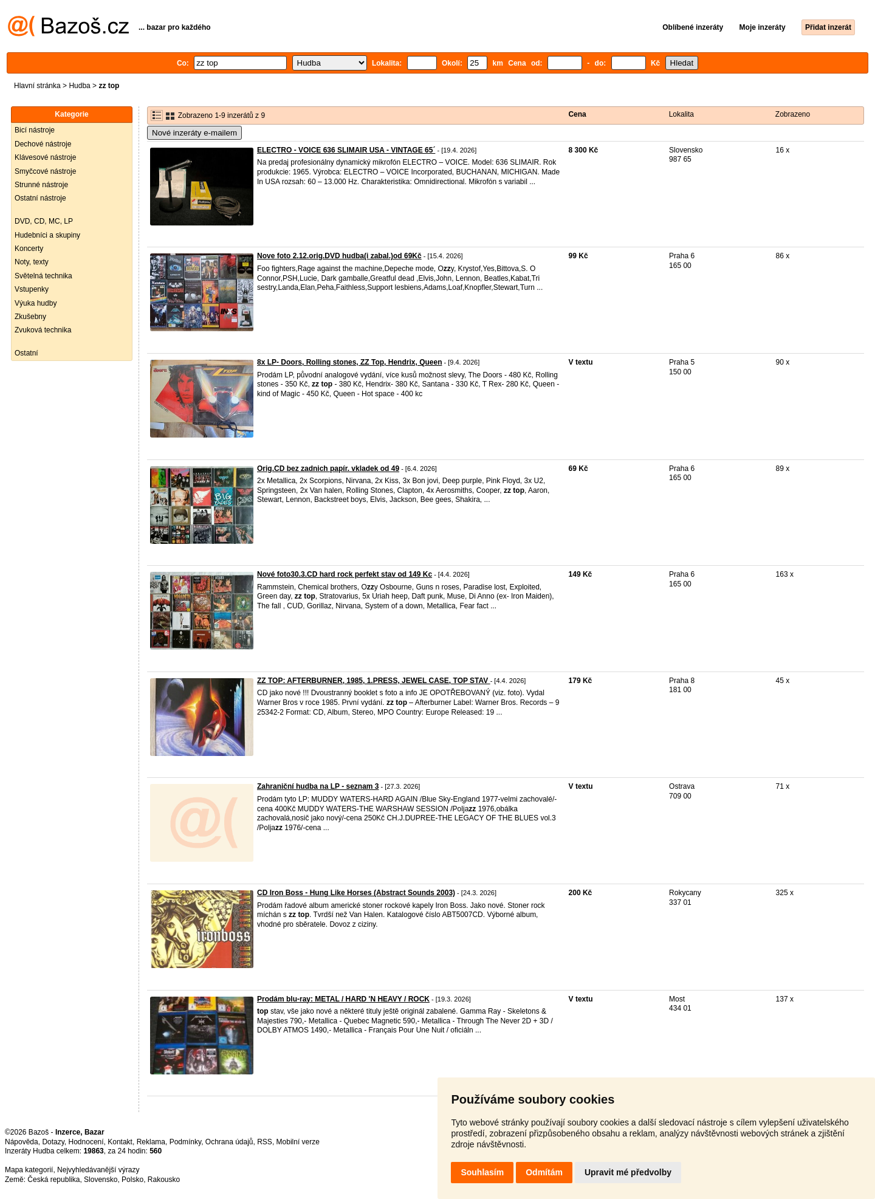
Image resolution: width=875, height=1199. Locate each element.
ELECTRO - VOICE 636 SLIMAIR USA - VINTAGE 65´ (346, 150)
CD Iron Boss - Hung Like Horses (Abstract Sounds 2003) (356, 892)
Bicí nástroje (35, 130)
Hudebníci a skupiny (47, 235)
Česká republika (53, 1179)
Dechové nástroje (43, 144)
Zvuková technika (43, 330)
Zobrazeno (792, 114)
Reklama (151, 1142)
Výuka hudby (36, 303)
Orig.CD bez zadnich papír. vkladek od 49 (328, 468)
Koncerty (29, 248)
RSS (264, 1142)
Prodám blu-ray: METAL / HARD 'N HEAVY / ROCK (343, 999)
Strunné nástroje (41, 184)
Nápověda (21, 1142)
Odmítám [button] (544, 1172)
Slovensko (100, 1179)
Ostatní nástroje (40, 198)
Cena (577, 114)
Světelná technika (43, 276)
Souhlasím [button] (482, 1172)
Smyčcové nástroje (45, 171)
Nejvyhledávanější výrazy (98, 1170)
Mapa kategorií (29, 1170)
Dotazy (53, 1142)
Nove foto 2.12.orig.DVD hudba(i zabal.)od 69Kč (339, 256)
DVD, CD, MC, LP (44, 221)
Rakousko (164, 1179)
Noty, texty (32, 262)
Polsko (132, 1179)
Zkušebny (30, 316)
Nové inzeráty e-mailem (194, 132)
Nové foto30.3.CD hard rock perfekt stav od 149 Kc (344, 574)
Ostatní (26, 353)
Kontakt (120, 1142)
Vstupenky (32, 289)
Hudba (79, 85)
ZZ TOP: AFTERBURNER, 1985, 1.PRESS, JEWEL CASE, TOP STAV (373, 680)
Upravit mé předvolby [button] (628, 1172)
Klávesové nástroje (45, 157)
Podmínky (185, 1142)
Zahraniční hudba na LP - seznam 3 (318, 786)
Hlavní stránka (37, 85)
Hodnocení (86, 1142)
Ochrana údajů (229, 1142)
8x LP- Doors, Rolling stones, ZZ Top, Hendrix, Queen (349, 362)
